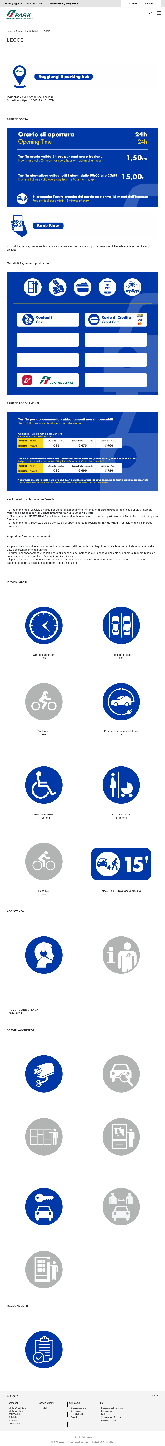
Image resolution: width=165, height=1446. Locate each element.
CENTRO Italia (15, 1414)
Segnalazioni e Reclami (111, 1417)
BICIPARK (13, 1420)
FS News (133, 3)
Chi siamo (74, 1402)
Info (101, 1402)
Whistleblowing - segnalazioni (65, 3)
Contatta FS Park (108, 1420)
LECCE (46, 31)
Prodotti (44, 1408)
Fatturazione (106, 1411)
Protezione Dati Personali (112, 1408)
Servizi (74, 1417)
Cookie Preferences (83, 1437)
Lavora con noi (34, 3)
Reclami (149, 3)
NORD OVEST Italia (17, 1408)
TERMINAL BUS (16, 1423)
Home (10, 31)
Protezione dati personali (78, 1442)
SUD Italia (34, 31)
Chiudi (153, 1396)
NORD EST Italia (16, 1411)
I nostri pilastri (77, 1414)
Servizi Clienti (46, 1402)
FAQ (103, 1414)
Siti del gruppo (11, 3)
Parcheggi (21, 31)
